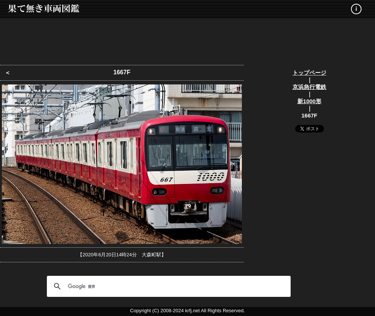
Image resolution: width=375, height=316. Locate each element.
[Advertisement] (187, 39)
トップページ (309, 72)
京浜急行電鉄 (309, 87)
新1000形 (309, 101)
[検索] (167, 286)
